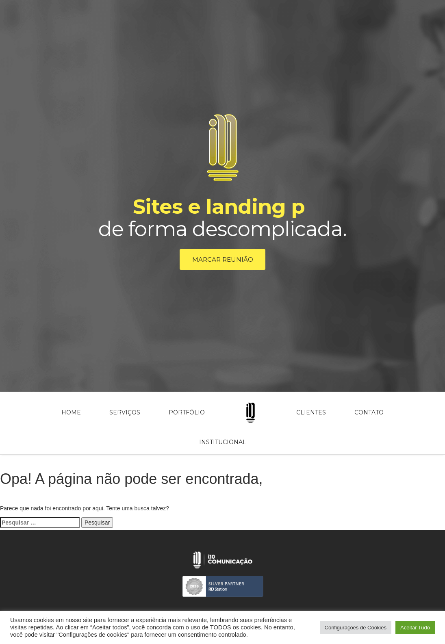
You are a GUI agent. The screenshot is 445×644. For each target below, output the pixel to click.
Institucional (222, 443)
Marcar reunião (222, 260)
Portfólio (187, 414)
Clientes (311, 414)
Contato (369, 414)
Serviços (124, 414)
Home (71, 414)
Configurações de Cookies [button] (355, 627)
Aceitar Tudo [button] (415, 627)
